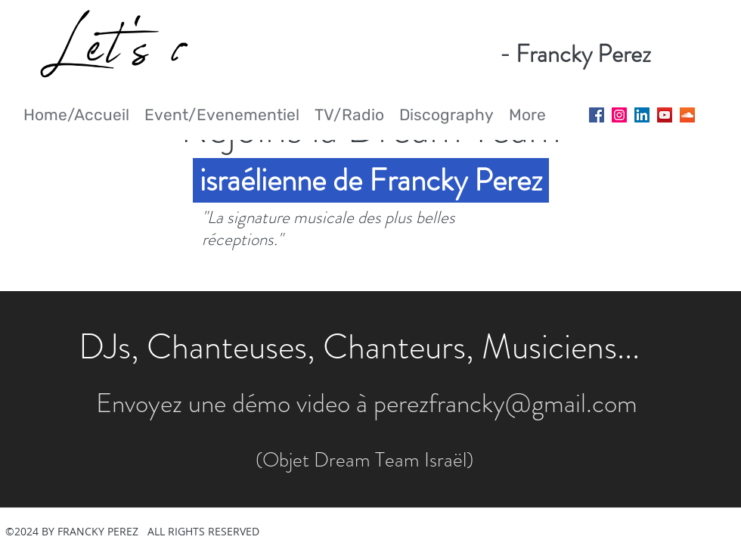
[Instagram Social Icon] (619, 114)
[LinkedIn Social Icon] (642, 114)
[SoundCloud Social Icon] (687, 114)
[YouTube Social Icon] (664, 114)
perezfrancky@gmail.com (505, 403)
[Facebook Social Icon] (596, 114)
